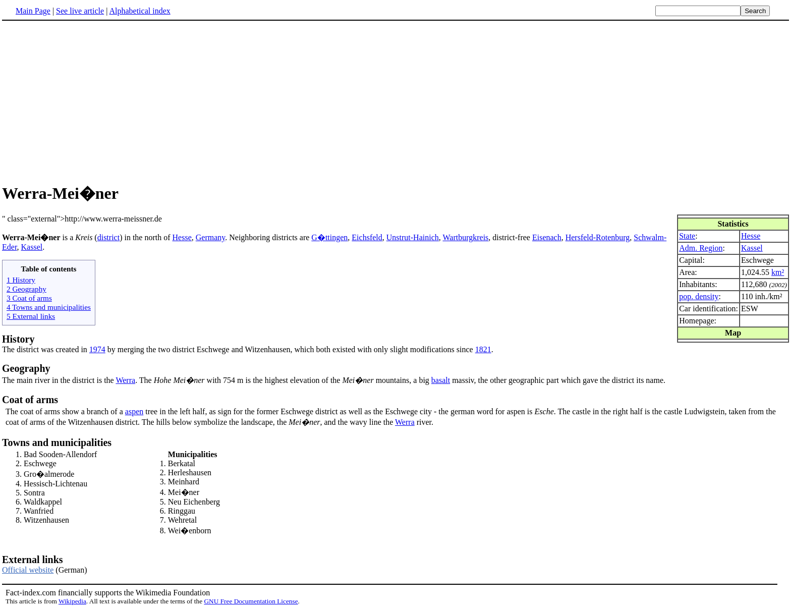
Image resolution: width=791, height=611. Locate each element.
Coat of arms (30, 399)
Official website (27, 570)
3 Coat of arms (29, 298)
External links (32, 559)
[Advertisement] (87, 100)
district (108, 237)
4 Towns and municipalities (49, 307)
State (687, 236)
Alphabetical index (139, 11)
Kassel (752, 248)
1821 (483, 349)
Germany (210, 237)
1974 (97, 349)
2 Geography (26, 289)
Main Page (33, 11)
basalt (440, 380)
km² (777, 272)
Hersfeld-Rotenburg (598, 237)
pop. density (698, 296)
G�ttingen (329, 237)
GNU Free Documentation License (251, 601)
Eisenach (546, 237)
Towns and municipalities (56, 442)
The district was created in (45, 349)
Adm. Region (700, 248)
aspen (134, 411)
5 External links (31, 316)
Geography (26, 368)
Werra (125, 380)
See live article (80, 11)
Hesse (750, 236)
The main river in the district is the (59, 380)
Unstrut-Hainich (412, 237)
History (18, 339)
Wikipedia (72, 601)
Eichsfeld (367, 237)
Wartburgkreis (465, 237)
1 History (21, 279)
